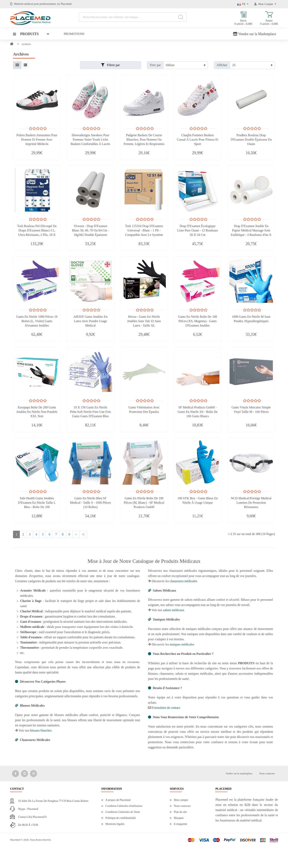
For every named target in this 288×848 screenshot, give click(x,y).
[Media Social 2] (24, 773)
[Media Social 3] (33, 773)
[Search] (180, 17)
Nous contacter (267, 773)
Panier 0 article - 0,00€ (269, 18)
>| (83, 534)
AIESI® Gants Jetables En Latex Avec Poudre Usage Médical (90, 321)
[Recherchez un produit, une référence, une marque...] (133, 17)
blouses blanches (41, 730)
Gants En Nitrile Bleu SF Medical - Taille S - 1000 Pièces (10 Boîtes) (90, 502)
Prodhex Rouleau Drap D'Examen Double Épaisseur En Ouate (251, 139)
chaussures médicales (183, 581)
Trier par (155, 65)
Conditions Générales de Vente (122, 811)
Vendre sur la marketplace (239, 773)
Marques (179, 817)
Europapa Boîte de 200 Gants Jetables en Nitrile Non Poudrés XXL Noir (36, 412)
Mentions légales (114, 823)
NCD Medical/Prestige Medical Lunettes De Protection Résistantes (251, 502)
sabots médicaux (173, 610)
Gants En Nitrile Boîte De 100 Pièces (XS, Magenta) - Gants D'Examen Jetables (197, 321)
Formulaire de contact (166, 707)
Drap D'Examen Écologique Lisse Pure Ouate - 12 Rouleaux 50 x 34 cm (197, 230)
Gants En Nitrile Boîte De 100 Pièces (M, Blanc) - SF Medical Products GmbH (144, 502)
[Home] (11, 44)
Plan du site (180, 811)
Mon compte (181, 799)
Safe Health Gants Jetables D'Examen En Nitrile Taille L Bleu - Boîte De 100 (37, 502)
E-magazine (180, 823)
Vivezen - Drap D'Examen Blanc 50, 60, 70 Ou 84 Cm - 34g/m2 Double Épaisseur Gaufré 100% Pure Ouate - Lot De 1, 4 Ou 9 (90, 234)
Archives (26, 44)
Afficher (222, 65)
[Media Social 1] (15, 773)
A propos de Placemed (118, 799)
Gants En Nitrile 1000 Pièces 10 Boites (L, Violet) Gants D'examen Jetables (36, 321)
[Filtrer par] (185, 65)
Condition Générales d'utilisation (123, 805)
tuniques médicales (182, 644)
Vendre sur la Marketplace (254, 34)
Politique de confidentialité (120, 817)
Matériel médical (23, 3)
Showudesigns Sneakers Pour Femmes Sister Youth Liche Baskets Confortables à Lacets (90, 139)
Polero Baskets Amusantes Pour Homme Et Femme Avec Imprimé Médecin (36, 139)
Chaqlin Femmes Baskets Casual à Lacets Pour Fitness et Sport (197, 139)
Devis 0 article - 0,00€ (243, 18)
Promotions (74, 34)
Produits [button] (26, 34)
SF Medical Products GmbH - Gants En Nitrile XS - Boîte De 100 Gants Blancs (198, 412)
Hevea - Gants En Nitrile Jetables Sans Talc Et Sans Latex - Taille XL (144, 321)
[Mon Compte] (265, 4)
